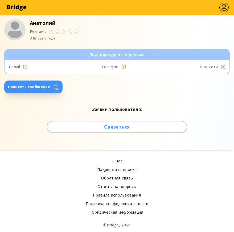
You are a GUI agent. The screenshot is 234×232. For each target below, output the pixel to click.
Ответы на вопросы (117, 186)
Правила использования (117, 195)
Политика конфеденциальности (117, 203)
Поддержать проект (117, 169)
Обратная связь (117, 178)
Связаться (117, 126)
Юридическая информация (117, 212)
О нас (117, 160)
